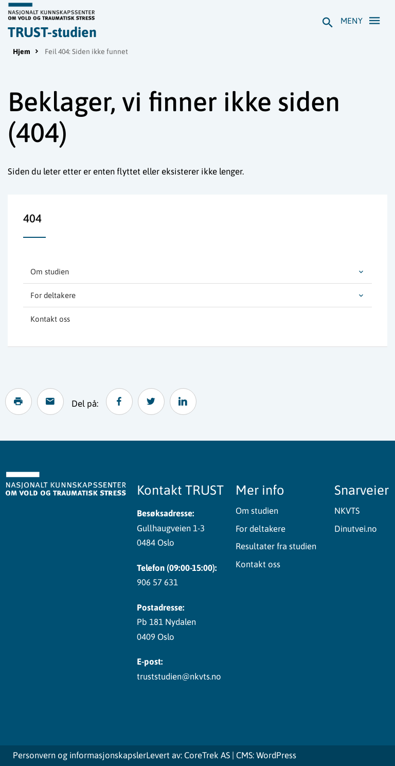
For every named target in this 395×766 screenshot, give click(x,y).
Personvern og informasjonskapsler (79, 755)
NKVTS (347, 511)
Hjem (21, 51)
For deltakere (53, 295)
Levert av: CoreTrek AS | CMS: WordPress (221, 755)
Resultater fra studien (276, 546)
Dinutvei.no (355, 529)
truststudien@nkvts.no (179, 676)
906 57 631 (157, 582)
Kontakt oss (50, 319)
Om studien (49, 271)
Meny (363, 20)
